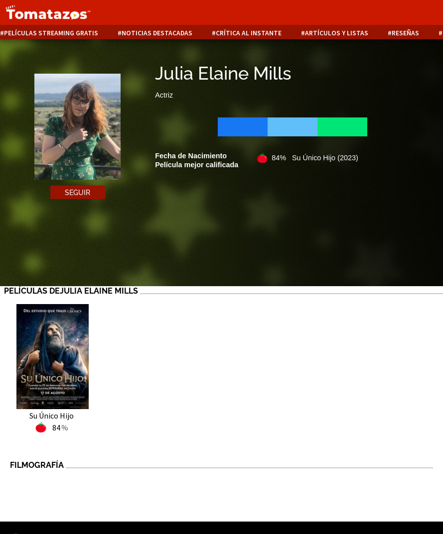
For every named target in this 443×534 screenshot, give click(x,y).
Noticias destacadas (157, 33)
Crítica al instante (249, 33)
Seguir (77, 193)
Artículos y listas (336, 33)
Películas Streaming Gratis (51, 33)
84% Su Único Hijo (315, 158)
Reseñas (405, 33)
